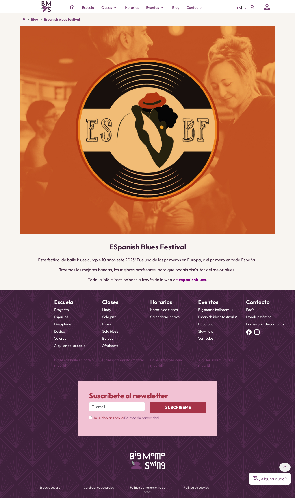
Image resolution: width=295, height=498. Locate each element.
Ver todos (205, 338)
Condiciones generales (99, 487)
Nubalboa (205, 324)
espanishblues (192, 279)
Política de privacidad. (142, 418)
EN (244, 8)
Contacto (194, 7)
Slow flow (205, 331)
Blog (175, 7)
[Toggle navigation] (252, 7)
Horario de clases (164, 309)
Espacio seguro (49, 487)
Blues (106, 324)
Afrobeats (110, 345)
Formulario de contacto (265, 324)
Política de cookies (196, 487)
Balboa (107, 338)
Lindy (106, 309)
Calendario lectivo (165, 317)
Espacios (61, 317)
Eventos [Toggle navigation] (155, 7)
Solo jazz (109, 317)
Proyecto (61, 309)
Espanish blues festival (62, 19)
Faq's (250, 309)
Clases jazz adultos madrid (123, 360)
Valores (60, 338)
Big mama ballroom (215, 309)
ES (239, 8)
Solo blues (110, 331)
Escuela (88, 7)
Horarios (132, 7)
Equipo (59, 331)
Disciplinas (63, 324)
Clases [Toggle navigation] (109, 7)
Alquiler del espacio (69, 345)
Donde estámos (258, 317)
